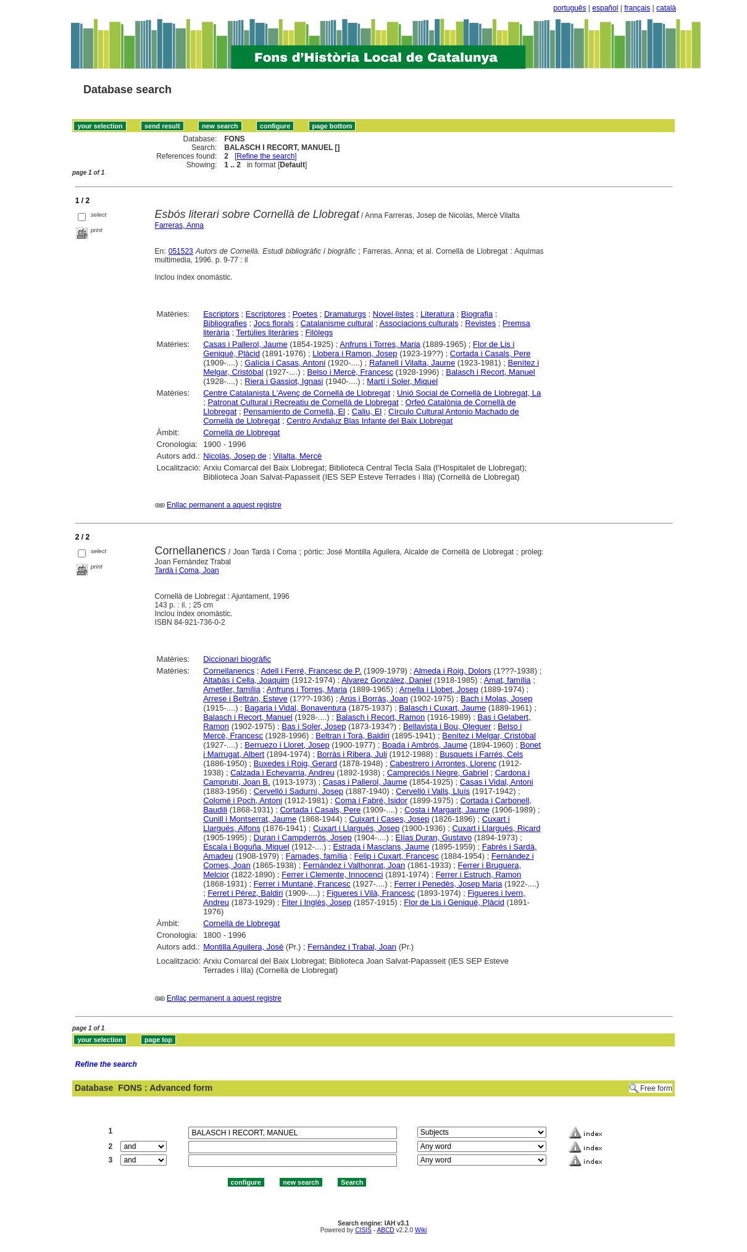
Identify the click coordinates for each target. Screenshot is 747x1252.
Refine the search (265, 156)
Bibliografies (225, 323)
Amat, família (507, 680)
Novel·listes (393, 314)
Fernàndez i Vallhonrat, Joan (354, 865)
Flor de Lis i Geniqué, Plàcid (454, 902)
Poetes (305, 314)
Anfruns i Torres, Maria (380, 344)
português (569, 8)
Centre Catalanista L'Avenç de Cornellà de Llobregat (296, 393)
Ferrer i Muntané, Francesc (302, 883)
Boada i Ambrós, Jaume (424, 744)
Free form (656, 1088)
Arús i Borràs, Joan (374, 698)
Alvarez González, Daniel (386, 680)
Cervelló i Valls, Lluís (433, 791)
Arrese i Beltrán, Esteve (245, 698)
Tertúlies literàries (267, 332)
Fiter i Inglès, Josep (316, 902)
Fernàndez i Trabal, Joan (351, 946)
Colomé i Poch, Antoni (242, 800)
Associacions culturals (419, 323)
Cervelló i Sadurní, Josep (298, 791)
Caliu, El (367, 411)
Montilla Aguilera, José (243, 946)
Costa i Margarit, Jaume (447, 809)
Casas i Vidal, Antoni (496, 782)
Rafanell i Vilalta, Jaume (412, 362)
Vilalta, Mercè (297, 456)
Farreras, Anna (179, 225)
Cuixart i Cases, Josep (389, 819)
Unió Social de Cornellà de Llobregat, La (469, 393)
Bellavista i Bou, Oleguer (447, 726)
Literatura (437, 314)
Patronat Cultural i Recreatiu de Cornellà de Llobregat (302, 402)
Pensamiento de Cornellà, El (294, 411)
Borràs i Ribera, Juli (351, 754)
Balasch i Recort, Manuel (490, 372)
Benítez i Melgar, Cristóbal (489, 735)
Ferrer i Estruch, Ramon (479, 874)
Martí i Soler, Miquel (402, 381)
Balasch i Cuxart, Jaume (442, 707)
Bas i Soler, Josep (314, 726)
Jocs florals (274, 323)
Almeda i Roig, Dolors (452, 670)
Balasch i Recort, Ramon (380, 717)
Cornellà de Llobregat (241, 432)
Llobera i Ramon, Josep (354, 353)
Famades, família (317, 856)
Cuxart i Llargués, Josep (356, 828)
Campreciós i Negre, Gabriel (437, 772)
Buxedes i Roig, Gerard (295, 763)
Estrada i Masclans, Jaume (381, 846)
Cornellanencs (228, 670)
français (637, 8)
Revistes (480, 323)
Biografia (477, 314)
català (666, 8)
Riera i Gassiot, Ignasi (283, 381)
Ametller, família (231, 689)
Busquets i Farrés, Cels (481, 754)
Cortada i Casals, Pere (490, 353)
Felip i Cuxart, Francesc (396, 856)
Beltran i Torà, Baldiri (352, 735)
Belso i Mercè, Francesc (350, 372)
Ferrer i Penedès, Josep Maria (448, 883)
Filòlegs (319, 332)
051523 (181, 251)
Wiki (421, 1230)
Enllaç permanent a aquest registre (224, 505)
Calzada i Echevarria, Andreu (282, 772)
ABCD (385, 1230)
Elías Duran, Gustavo (434, 837)
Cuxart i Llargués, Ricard (496, 828)
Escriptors (221, 314)
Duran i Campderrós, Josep (303, 837)
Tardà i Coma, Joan (187, 570)
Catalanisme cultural (337, 323)
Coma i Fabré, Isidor (371, 800)
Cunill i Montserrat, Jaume (249, 819)
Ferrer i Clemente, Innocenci (332, 874)
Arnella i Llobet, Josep (438, 689)
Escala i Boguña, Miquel (246, 846)
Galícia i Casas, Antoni (284, 362)
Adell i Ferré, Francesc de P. (311, 670)
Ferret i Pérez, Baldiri (245, 893)
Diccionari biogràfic (237, 659)
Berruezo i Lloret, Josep (286, 744)
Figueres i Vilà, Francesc (371, 893)
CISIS (363, 1230)
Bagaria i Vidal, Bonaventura (295, 707)
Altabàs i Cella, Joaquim (246, 680)
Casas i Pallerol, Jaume (245, 344)
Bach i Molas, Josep (496, 698)
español (605, 8)
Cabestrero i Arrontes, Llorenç (443, 763)
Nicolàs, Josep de (235, 456)
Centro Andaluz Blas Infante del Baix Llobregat (369, 420)
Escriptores (266, 314)
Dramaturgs (345, 314)
